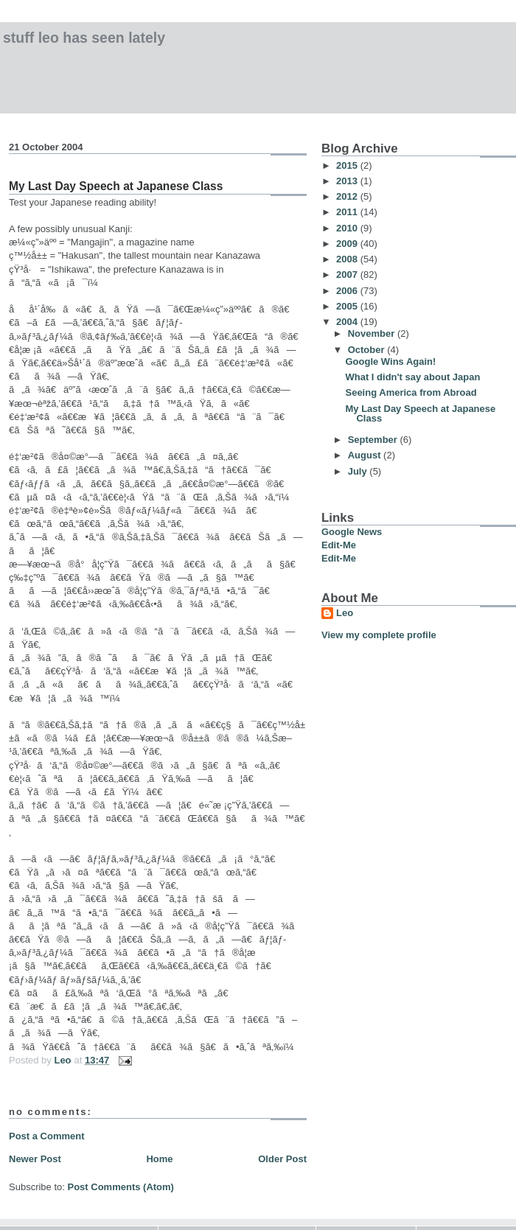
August (365, 455)
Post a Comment (47, 1136)
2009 (348, 243)
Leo (344, 612)
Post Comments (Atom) (121, 1186)
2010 (348, 228)
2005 (348, 306)
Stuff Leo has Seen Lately (84, 37)
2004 (348, 321)
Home (159, 1158)
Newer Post (35, 1158)
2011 (348, 211)
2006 (348, 290)
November (372, 333)
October (367, 349)
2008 (348, 259)
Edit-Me (338, 545)
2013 (348, 180)
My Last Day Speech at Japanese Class (420, 413)
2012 (348, 196)
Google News (351, 531)
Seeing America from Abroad (410, 392)
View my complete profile (378, 634)
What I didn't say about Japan (412, 376)
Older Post (282, 1158)
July (359, 471)
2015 (348, 165)
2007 (348, 274)
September (374, 439)
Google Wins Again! (390, 361)
